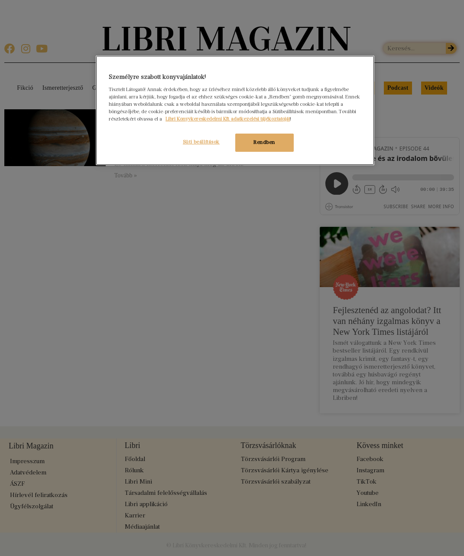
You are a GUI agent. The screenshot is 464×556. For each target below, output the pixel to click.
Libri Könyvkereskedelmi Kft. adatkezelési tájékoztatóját (227, 119)
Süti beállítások (200, 142)
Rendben (264, 142)
